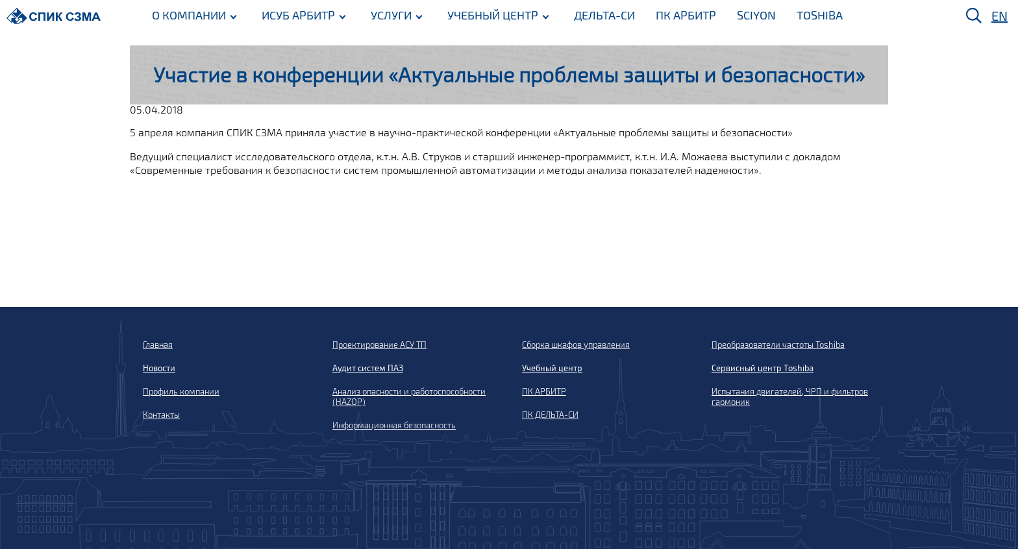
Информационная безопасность (394, 425)
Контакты (161, 414)
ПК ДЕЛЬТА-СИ (550, 414)
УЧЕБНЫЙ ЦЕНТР (492, 15)
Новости (159, 368)
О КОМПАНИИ (189, 15)
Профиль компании (181, 391)
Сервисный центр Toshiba (762, 368)
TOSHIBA (820, 15)
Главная (158, 344)
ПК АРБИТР (686, 15)
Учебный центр (552, 368)
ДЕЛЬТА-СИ (604, 15)
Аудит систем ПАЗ (367, 368)
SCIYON (756, 15)
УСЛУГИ (391, 15)
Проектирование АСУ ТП (379, 344)
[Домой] (53, 16)
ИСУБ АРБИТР (298, 15)
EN (999, 15)
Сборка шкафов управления (576, 344)
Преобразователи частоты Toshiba (778, 344)
